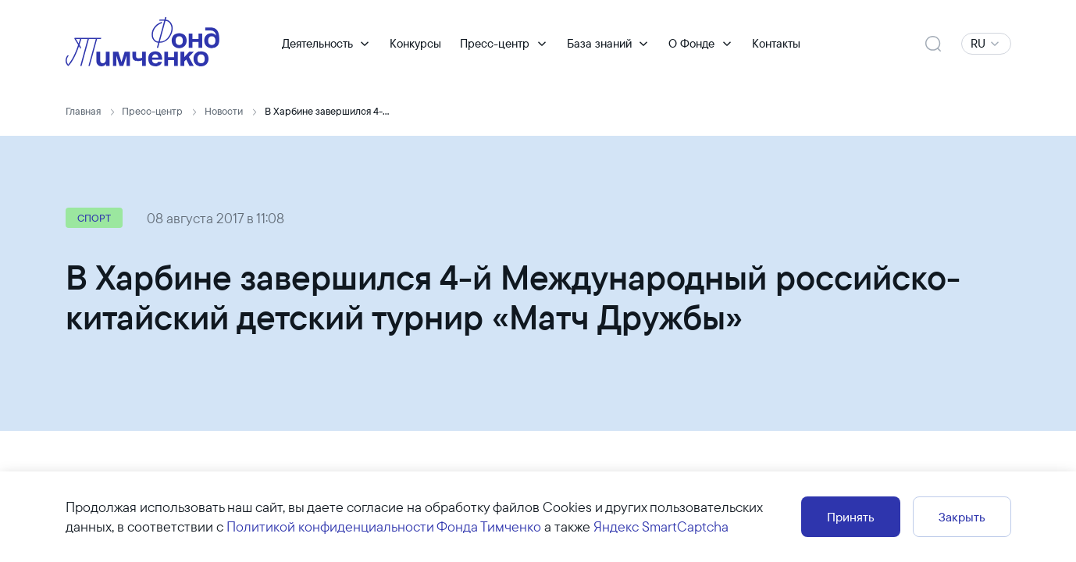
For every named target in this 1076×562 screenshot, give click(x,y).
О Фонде (691, 44)
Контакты (776, 44)
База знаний (599, 44)
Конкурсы (415, 44)
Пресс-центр (494, 44)
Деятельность (317, 44)
